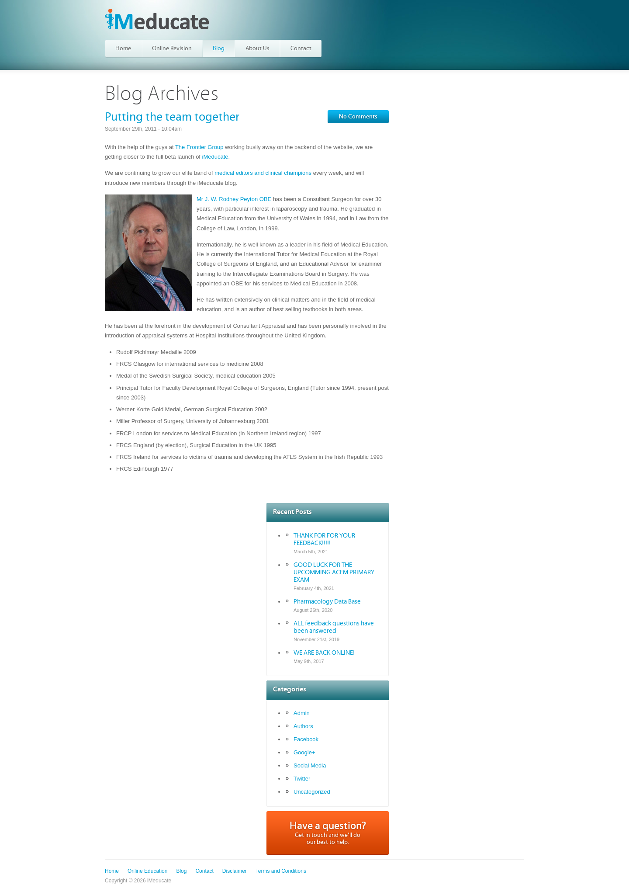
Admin (302, 713)
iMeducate (157, 19)
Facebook (306, 739)
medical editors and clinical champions (262, 173)
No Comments (358, 116)
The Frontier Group (199, 147)
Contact (204, 871)
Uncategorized (312, 791)
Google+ (304, 752)
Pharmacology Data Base (327, 601)
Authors (303, 726)
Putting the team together (172, 117)
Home (112, 871)
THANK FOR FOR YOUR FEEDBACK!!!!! (324, 539)
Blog (181, 871)
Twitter (302, 778)
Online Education (147, 871)
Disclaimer (234, 871)
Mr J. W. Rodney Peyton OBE (234, 199)
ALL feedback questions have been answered (334, 627)
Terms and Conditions (281, 871)
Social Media (310, 765)
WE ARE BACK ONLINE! (324, 652)
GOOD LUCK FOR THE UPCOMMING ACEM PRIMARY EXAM (334, 572)
